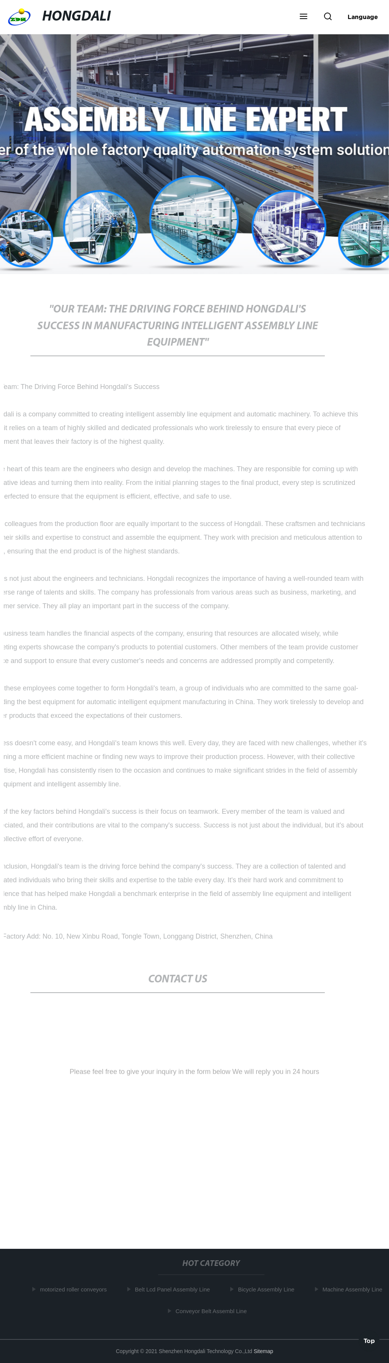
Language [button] (363, 16)
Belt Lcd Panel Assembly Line (173, 1289)
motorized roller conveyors (74, 1289)
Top (369, 1339)
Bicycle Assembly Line (267, 1289)
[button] (303, 17)
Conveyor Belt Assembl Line (212, 1311)
